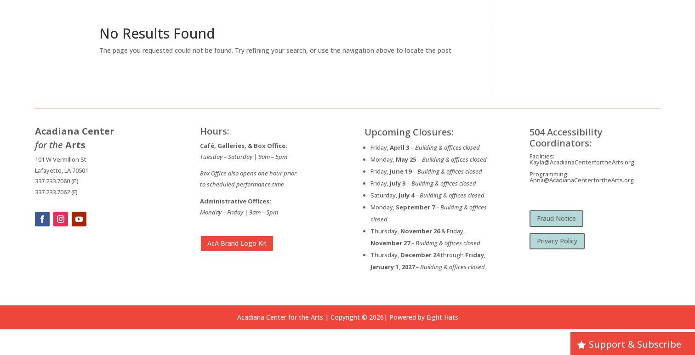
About (437, 20)
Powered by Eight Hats (423, 317)
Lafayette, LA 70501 (61, 170)
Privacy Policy (557, 241)
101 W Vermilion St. (61, 159)
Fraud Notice (556, 218)
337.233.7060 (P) (57, 181)
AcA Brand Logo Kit (237, 243)
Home (411, 20)
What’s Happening (489, 20)
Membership (639, 20)
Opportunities (552, 20)
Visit (597, 20)
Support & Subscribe (635, 344)
